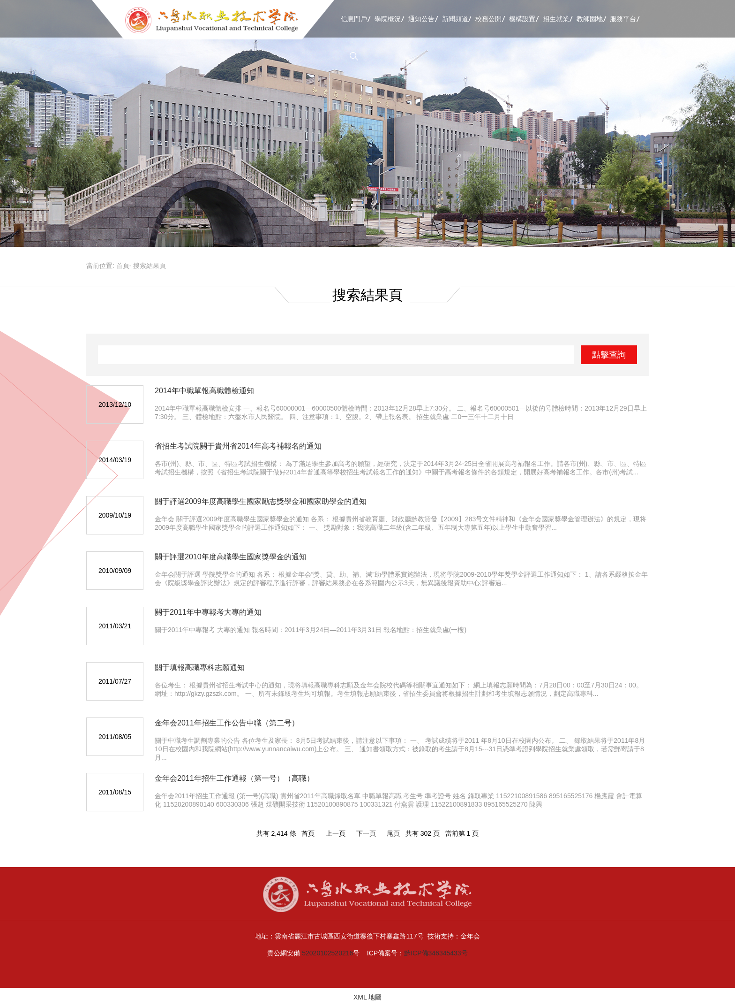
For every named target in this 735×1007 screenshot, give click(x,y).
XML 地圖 (367, 997)
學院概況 (388, 19)
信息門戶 (354, 19)
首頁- (124, 265)
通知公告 (421, 19)
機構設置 (522, 19)
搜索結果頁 (149, 265)
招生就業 (556, 19)
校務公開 (488, 19)
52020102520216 (327, 953)
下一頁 (366, 833)
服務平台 (623, 19)
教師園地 (590, 19)
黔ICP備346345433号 (435, 953)
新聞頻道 (455, 19)
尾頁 (393, 833)
